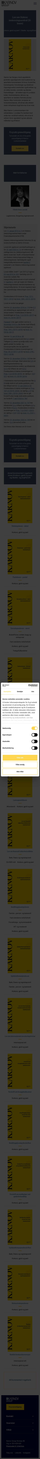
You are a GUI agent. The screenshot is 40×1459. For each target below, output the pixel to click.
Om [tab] (32, 691)
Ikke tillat (20, 771)
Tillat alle (20, 758)
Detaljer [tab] (20, 691)
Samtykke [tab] (7, 691)
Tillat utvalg (20, 764)
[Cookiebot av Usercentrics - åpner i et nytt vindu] (28, 685)
